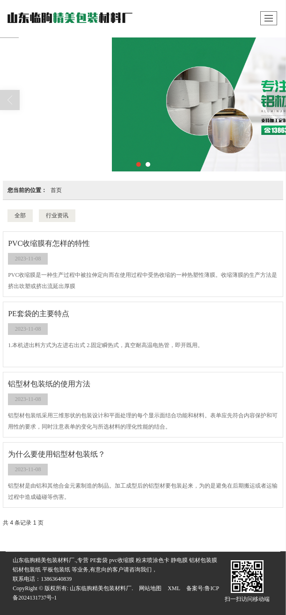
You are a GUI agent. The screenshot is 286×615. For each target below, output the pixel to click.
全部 (20, 215)
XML (174, 588)
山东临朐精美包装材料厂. (101, 588)
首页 (56, 190)
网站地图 (150, 588)
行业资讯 (57, 215)
